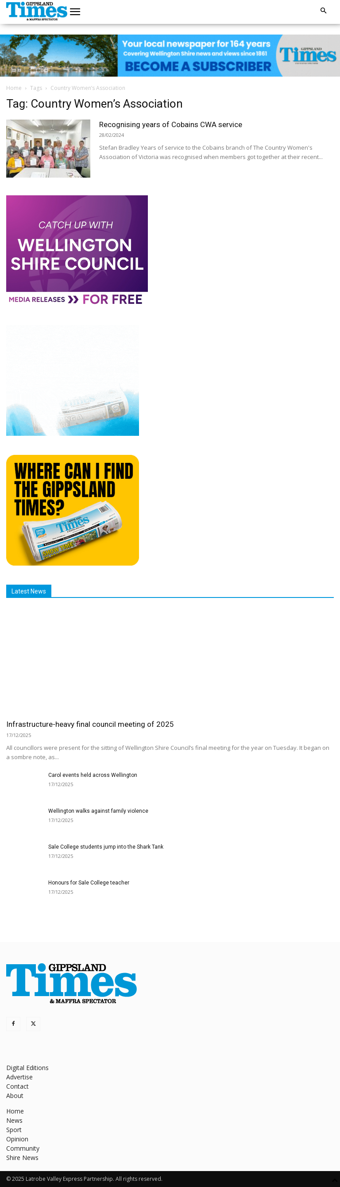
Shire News (22, 1157)
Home (14, 88)
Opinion (17, 1139)
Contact (17, 1086)
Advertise (19, 1077)
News (14, 1120)
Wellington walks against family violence (98, 811)
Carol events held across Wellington (92, 775)
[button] (75, 12)
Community (22, 1148)
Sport (14, 1129)
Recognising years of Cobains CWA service (170, 124)
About (14, 1095)
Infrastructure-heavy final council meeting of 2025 (90, 724)
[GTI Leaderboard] (170, 56)
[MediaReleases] (77, 303)
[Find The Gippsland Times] (72, 563)
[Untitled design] (72, 433)
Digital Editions (27, 1067)
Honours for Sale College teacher (88, 883)
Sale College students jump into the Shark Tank (105, 847)
